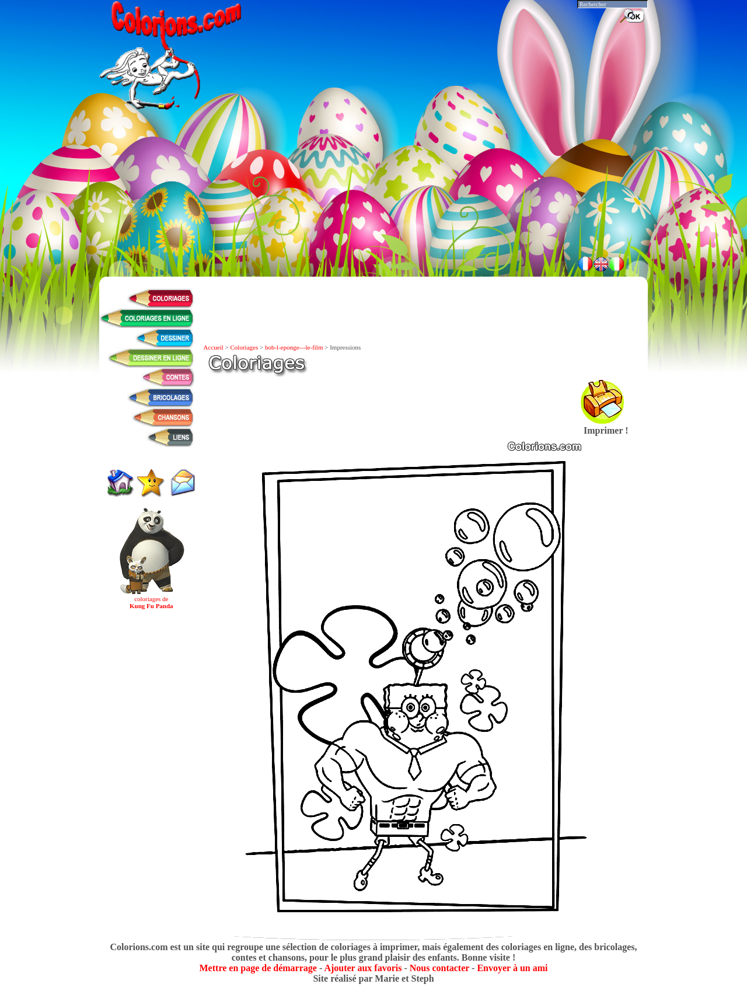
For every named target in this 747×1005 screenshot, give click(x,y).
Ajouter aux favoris (363, 968)
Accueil (214, 347)
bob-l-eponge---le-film (294, 347)
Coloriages (245, 347)
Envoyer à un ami (512, 968)
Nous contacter (439, 968)
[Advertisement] (373, 216)
